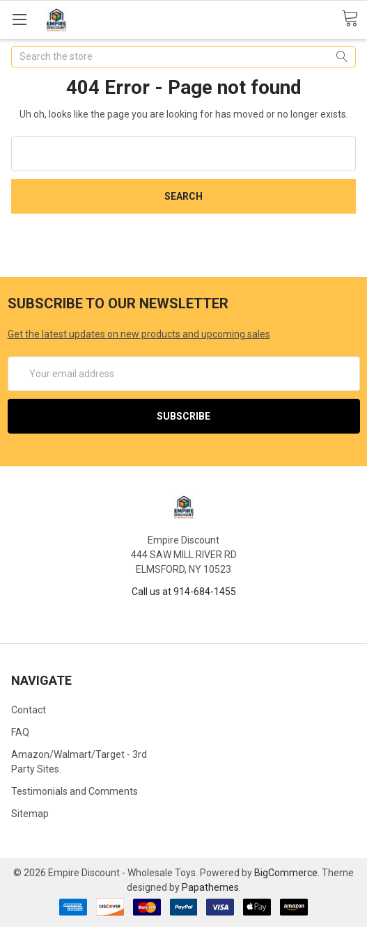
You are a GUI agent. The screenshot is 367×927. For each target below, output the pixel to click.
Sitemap (30, 813)
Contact (28, 709)
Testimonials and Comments (74, 791)
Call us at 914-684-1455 (184, 591)
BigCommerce (286, 872)
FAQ (20, 732)
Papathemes (210, 887)
